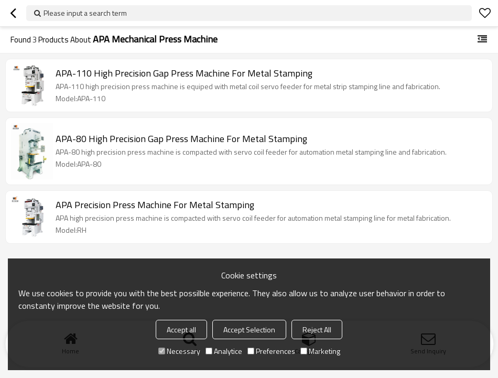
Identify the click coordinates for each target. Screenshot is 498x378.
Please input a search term (85, 12)
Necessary (179, 351)
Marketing (320, 351)
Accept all (181, 329)
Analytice (223, 351)
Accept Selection (249, 329)
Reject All (316, 329)
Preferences (271, 351)
